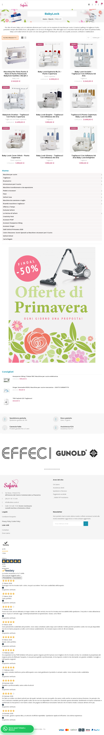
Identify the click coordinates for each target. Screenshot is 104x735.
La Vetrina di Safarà (10, 213)
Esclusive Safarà (9, 210)
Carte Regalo (7, 239)
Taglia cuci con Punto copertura (15, 119)
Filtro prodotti (9, 37)
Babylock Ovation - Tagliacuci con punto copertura (16, 116)
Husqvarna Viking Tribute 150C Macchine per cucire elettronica (35, 376)
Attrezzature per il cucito (12, 184)
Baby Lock (15, 78)
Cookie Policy (15, 521)
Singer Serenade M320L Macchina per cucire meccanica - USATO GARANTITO (41, 387)
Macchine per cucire (10, 174)
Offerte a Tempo (9, 207)
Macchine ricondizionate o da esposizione (18, 187)
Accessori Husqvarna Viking (12, 223)
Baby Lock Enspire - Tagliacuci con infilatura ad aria (49, 116)
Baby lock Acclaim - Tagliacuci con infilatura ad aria (84, 74)
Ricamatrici (7, 181)
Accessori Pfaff (8, 220)
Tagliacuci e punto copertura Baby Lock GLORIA (83, 116)
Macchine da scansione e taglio (14, 200)
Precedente (7, 578)
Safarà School (8, 236)
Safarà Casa (7, 197)
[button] (49, 469)
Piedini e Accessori (9, 191)
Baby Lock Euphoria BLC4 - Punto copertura (50, 73)
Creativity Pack (8, 216)
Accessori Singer (8, 226)
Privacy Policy (6, 521)
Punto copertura (49, 76)
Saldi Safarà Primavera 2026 (13, 229)
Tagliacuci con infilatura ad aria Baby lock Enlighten (84, 157)
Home (5, 170)
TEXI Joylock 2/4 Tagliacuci (22, 398)
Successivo (17, 578)
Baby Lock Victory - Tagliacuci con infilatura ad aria (49, 157)
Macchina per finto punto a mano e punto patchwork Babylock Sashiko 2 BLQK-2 (16, 74)
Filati (5, 194)
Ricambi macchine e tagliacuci (14, 204)
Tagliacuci (83, 78)
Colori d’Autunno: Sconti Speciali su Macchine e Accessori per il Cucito (27, 233)
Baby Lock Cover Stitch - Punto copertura (15, 157)
